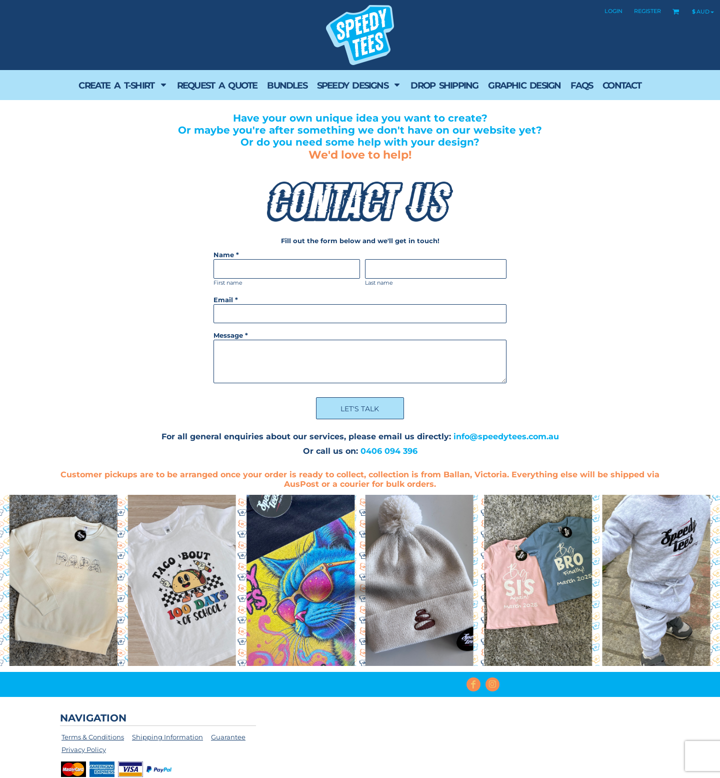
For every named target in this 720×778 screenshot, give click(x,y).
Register (647, 11)
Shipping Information (167, 737)
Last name (379, 283)
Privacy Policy (84, 749)
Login (613, 11)
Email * (226, 300)
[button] (123, 85)
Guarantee (228, 737)
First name (228, 283)
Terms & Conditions (93, 737)
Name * (226, 255)
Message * (231, 335)
